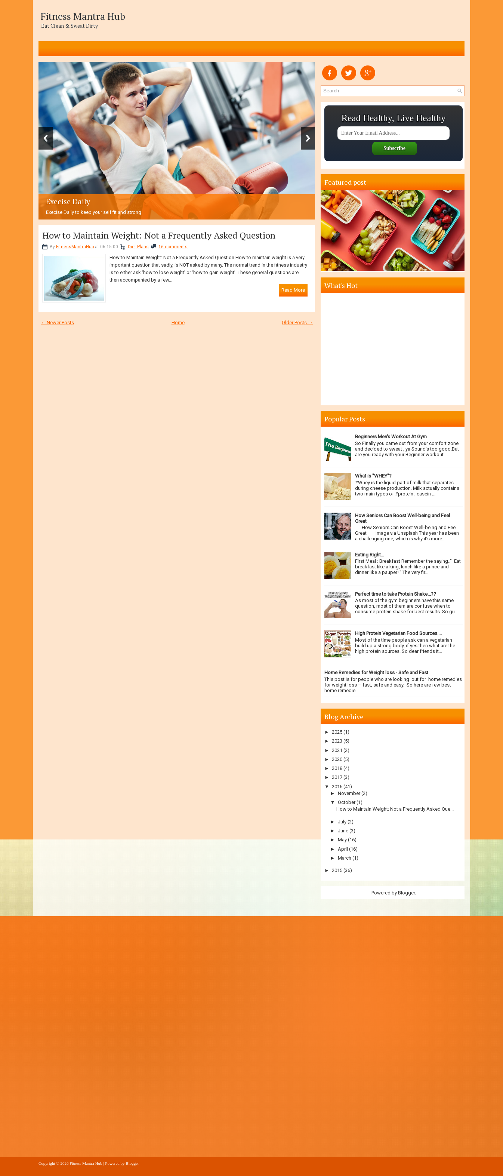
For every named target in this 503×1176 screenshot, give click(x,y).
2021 (337, 750)
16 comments (173, 246)
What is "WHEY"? (373, 476)
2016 (337, 786)
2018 (337, 768)
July (342, 822)
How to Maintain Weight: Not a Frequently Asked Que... (395, 809)
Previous (45, 138)
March (344, 858)
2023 (337, 741)
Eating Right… (369, 555)
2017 (337, 777)
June (343, 830)
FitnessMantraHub (75, 246)
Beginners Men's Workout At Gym (391, 436)
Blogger (406, 893)
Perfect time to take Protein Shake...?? (395, 594)
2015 (337, 870)
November (349, 793)
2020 (337, 759)
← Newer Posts (57, 322)
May (342, 839)
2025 (337, 732)
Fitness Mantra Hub (82, 16)
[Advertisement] (393, 349)
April (343, 849)
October (346, 802)
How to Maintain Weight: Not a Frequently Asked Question (158, 235)
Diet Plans (138, 246)
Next (308, 138)
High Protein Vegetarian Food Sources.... (398, 633)
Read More (293, 290)
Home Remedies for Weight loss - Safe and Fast (376, 672)
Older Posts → (297, 322)
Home (178, 322)
